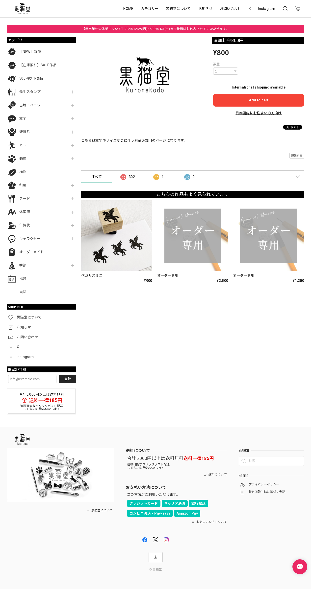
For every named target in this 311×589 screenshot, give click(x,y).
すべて (97, 177)
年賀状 (24, 225)
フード (24, 199)
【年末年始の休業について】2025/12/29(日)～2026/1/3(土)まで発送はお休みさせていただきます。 (155, 29)
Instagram (266, 9)
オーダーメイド (31, 252)
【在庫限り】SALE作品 (37, 65)
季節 (22, 265)
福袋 (22, 279)
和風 (22, 185)
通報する (296, 155)
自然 (22, 292)
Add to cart (258, 100)
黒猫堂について (178, 9)
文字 (22, 118)
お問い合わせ (230, 9)
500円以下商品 (31, 78)
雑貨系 (24, 132)
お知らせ (205, 9)
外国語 (24, 212)
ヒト (22, 145)
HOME (128, 9)
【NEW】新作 (30, 52)
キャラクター (29, 239)
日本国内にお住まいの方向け (258, 113)
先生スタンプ (30, 92)
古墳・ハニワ (30, 105)
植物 (22, 172)
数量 (216, 64)
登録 (67, 379)
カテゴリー (150, 9)
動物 (22, 158)
